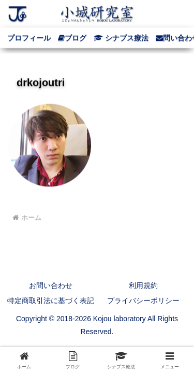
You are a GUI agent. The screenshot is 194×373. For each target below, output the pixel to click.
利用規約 (143, 285)
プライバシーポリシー (143, 300)
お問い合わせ (50, 285)
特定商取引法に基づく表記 (50, 300)
